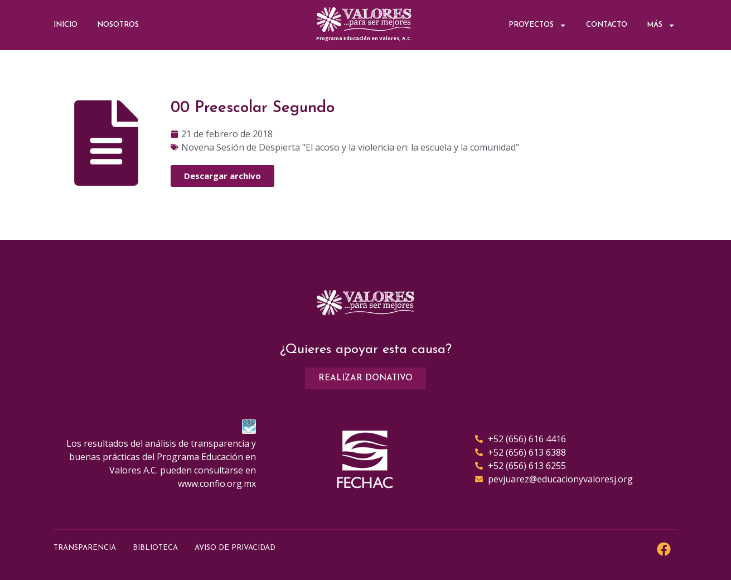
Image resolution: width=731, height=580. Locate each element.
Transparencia (85, 548)
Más (661, 25)
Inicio (66, 24)
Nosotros (118, 24)
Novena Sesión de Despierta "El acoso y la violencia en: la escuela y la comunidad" (350, 147)
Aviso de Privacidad (235, 548)
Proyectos (538, 25)
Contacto (606, 24)
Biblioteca (155, 548)
